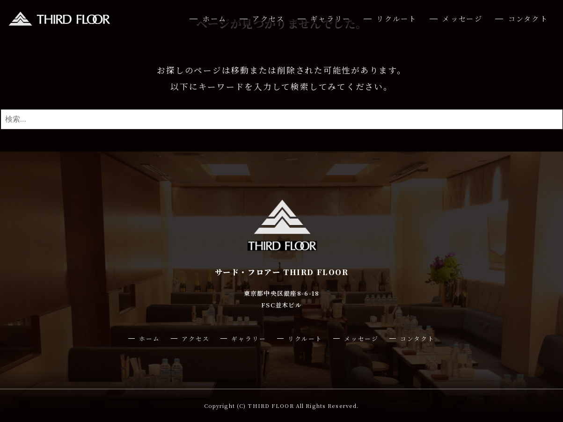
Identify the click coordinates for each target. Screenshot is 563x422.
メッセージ (462, 18)
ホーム (215, 18)
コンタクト (528, 18)
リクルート (396, 18)
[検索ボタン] (553, 119)
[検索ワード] (282, 119)
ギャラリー (330, 18)
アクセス (268, 18)
